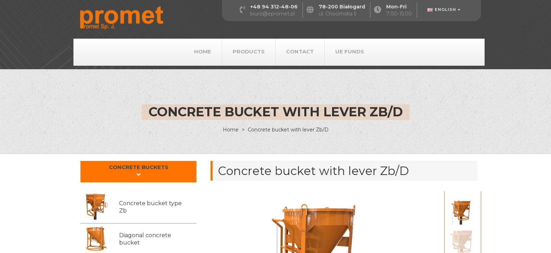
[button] (138, 171)
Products (249, 51)
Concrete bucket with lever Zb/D (287, 129)
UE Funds (349, 51)
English (443, 9)
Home (202, 51)
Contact (300, 51)
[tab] (138, 171)
